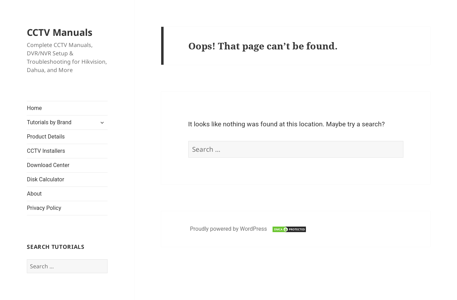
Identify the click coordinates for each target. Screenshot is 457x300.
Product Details (46, 136)
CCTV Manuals (59, 32)
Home (34, 108)
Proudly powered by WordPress (229, 229)
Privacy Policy (44, 208)
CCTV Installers (46, 151)
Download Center (48, 165)
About (34, 193)
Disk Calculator (45, 179)
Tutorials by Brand (49, 122)
